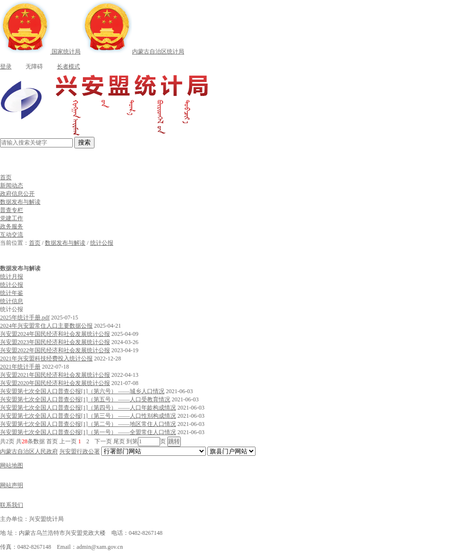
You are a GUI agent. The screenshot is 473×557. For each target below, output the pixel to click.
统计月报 (11, 276)
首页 (6, 177)
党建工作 (11, 218)
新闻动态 (11, 185)
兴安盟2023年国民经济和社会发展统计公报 (55, 342)
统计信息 (11, 301)
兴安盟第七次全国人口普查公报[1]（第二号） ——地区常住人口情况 (88, 424)
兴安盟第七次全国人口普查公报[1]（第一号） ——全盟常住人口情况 (88, 432)
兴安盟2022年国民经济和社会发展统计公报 (55, 350)
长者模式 (62, 66)
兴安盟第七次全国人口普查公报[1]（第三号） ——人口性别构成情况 (88, 415)
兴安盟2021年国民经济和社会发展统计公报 (55, 374)
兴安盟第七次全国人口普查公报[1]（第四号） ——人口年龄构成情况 (88, 407)
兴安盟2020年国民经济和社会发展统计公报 (55, 383)
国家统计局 (40, 51)
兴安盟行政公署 (79, 451)
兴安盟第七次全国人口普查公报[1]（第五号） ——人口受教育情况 (85, 399)
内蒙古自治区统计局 (133, 51)
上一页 (68, 441)
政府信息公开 (17, 193)
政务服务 (11, 226)
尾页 (119, 441)
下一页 (103, 441)
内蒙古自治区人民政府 (29, 451)
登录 (6, 66)
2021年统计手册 (20, 366)
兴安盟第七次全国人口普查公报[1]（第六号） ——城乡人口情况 (82, 391)
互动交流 (11, 234)
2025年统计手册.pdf (25, 317)
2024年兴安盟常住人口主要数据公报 (46, 325)
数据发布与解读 (20, 202)
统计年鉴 (11, 293)
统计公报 (101, 242)
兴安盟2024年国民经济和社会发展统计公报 (55, 334)
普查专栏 (11, 210)
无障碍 (28, 66)
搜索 (84, 142)
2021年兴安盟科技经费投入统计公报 (46, 358)
